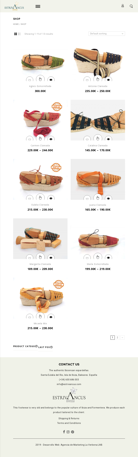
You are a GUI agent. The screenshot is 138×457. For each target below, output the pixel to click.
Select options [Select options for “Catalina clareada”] (97, 138)
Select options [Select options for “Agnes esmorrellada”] (40, 79)
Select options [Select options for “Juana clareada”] (97, 198)
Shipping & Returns (69, 418)
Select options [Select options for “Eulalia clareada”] (40, 198)
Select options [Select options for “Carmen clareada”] (40, 138)
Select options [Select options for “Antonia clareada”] (97, 79)
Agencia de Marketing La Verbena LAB (81, 445)
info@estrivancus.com (69, 384)
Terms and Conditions (69, 423)
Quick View (51, 80)
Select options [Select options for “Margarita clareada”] (40, 257)
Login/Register (123, 6)
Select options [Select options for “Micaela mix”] (40, 316)
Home (16, 24)
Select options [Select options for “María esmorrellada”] (97, 257)
